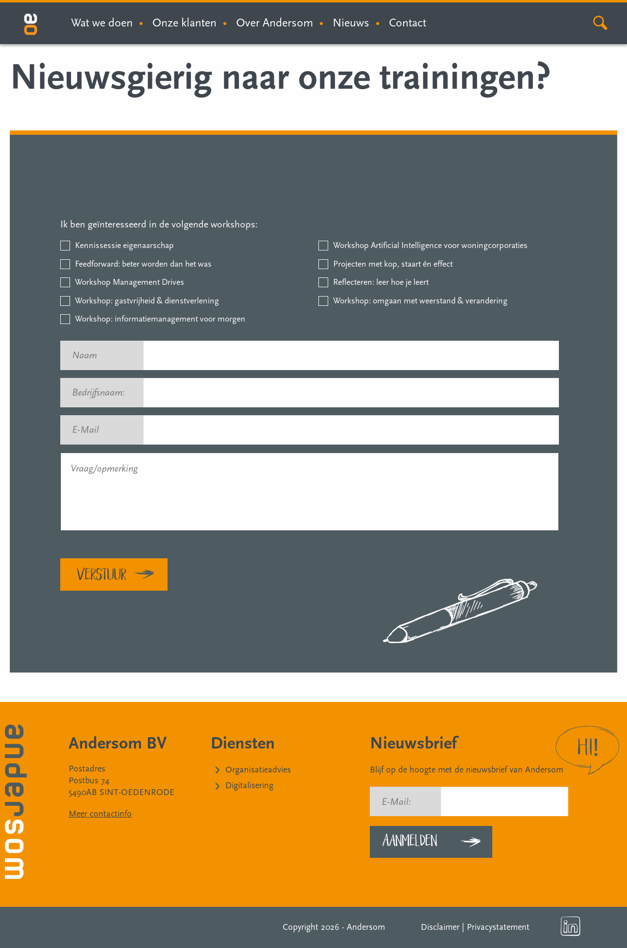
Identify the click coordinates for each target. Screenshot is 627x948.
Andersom (366, 927)
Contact (407, 22)
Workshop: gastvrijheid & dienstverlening (147, 300)
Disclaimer (440, 927)
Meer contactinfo (100, 814)
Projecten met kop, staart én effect (393, 264)
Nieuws (351, 22)
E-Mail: (396, 802)
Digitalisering (249, 785)
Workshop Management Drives (129, 282)
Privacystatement (498, 927)
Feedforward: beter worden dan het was (143, 264)
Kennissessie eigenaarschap (124, 245)
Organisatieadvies (258, 770)
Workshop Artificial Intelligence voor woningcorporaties (430, 245)
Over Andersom (274, 22)
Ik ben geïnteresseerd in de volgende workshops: (159, 224)
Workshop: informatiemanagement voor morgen (160, 319)
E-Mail (90, 429)
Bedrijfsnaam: (103, 392)
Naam (89, 355)
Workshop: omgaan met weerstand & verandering (420, 300)
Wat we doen (102, 22)
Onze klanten (184, 22)
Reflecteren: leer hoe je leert (381, 282)
